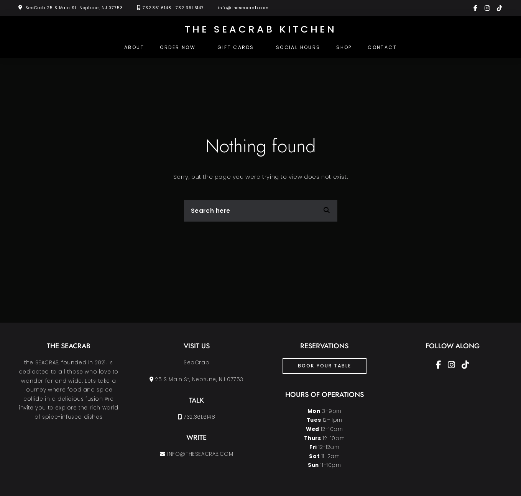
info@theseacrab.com (243, 8)
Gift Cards (235, 47)
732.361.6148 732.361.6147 (173, 8)
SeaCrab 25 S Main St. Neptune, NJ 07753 (74, 8)
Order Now (178, 47)
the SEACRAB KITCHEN (261, 29)
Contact (382, 47)
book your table (324, 365)
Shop (344, 47)
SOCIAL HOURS (298, 47)
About (134, 47)
